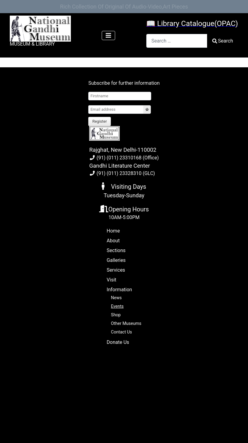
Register (99, 121)
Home (113, 231)
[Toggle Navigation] (108, 35)
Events (117, 306)
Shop (116, 314)
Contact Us (121, 331)
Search (222, 41)
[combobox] (176, 41)
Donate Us (118, 342)
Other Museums (126, 323)
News (116, 297)
